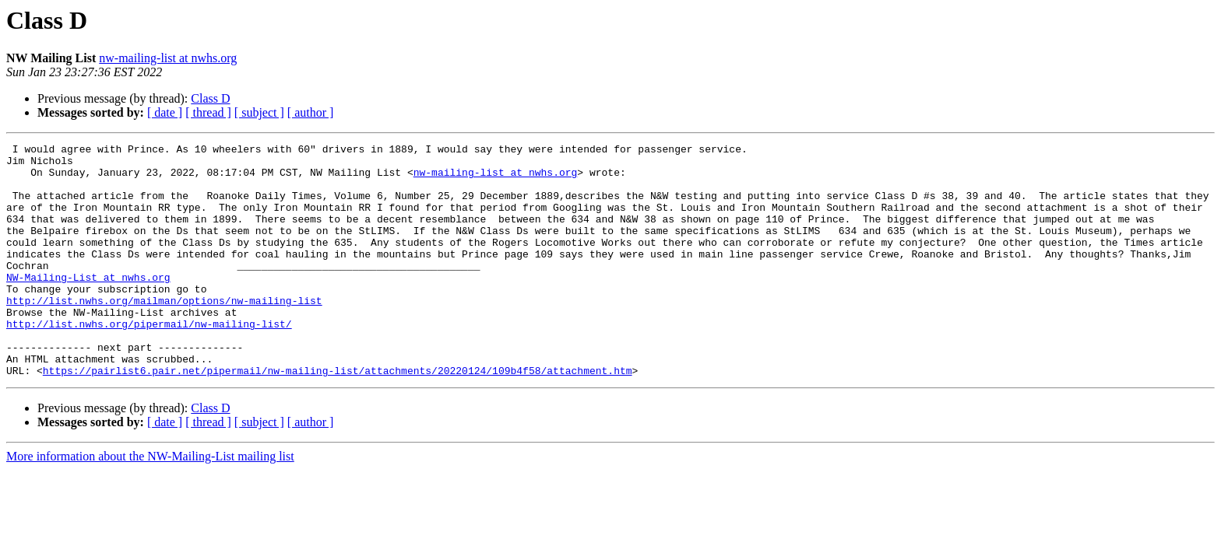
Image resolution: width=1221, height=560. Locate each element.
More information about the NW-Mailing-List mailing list (150, 502)
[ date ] (164, 112)
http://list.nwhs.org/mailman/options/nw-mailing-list (164, 333)
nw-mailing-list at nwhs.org (168, 58)
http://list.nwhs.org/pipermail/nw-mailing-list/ (149, 361)
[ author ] (310, 112)
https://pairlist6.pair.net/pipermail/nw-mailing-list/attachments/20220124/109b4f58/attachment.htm (337, 417)
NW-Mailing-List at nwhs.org (88, 305)
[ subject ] (259, 112)
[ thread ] (208, 112)
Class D (210, 98)
